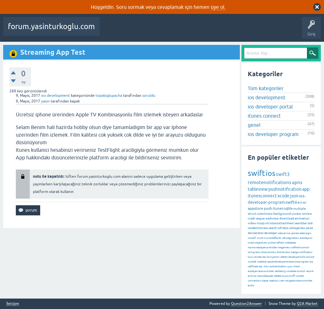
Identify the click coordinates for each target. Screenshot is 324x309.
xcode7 (252, 238)
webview (272, 218)
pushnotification (285, 189)
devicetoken (256, 233)
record (310, 271)
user (281, 280)
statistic (273, 280)
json (294, 195)
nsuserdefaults (272, 238)
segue (260, 218)
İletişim (12, 304)
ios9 (310, 223)
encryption (273, 257)
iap (260, 266)
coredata (291, 271)
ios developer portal (270, 106)
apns (297, 182)
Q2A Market (307, 303)
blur (266, 266)
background (282, 213)
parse (309, 228)
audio (251, 285)
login (308, 233)
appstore (255, 208)
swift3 (283, 174)
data (286, 228)
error (302, 202)
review (307, 213)
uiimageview (297, 228)
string (251, 252)
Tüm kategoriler (266, 88)
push (268, 208)
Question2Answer (246, 303)
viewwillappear (265, 276)
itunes (278, 208)
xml (267, 223)
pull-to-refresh (276, 242)
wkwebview (259, 257)
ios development (55, 95)
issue (285, 276)
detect (284, 257)
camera (295, 233)
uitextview (265, 213)
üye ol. (218, 7)
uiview (296, 213)
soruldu (148, 95)
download (286, 218)
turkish (301, 271)
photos (271, 252)
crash (251, 218)
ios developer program (273, 134)
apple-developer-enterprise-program (288, 261)
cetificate (253, 266)
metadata (290, 242)
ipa (311, 261)
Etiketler (196, 31)
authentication (278, 266)
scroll (260, 238)
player (265, 280)
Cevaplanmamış (168, 31)
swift (256, 173)
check (296, 266)
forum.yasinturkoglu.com (51, 26)
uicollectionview (258, 228)
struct (252, 213)
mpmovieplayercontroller (262, 247)
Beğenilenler (135, 31)
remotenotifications (269, 182)
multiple (299, 208)
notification (306, 252)
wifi (279, 228)
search (273, 228)
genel (254, 125)
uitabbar (262, 261)
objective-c (261, 242)
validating (280, 271)
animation (302, 218)
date (302, 233)
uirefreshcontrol (299, 247)
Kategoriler (220, 31)
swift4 (291, 202)
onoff (291, 276)
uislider (300, 276)
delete (277, 276)
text (257, 252)
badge (294, 252)
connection (254, 280)
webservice (283, 233)
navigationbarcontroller (298, 280)
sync (290, 266)
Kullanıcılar (247, 31)
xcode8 (252, 261)
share (263, 252)
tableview (258, 189)
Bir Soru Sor (273, 31)
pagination (292, 238)
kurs (250, 257)
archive (252, 276)
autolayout (306, 238)
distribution (283, 252)
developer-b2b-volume (301, 257)
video (252, 223)
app (305, 189)
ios (270, 173)
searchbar (301, 223)
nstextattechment (282, 223)
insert (251, 242)
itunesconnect (262, 195)
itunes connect (264, 116)
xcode (283, 195)
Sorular (111, 31)
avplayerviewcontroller (261, 271)
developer (270, 233)
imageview (283, 247)
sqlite (288, 208)
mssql (260, 223)
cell (284, 238)
